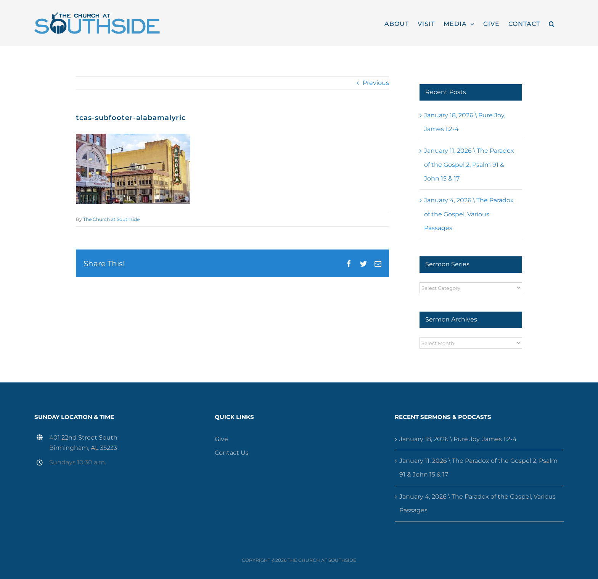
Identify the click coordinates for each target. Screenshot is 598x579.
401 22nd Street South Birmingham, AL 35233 (83, 442)
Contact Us (232, 452)
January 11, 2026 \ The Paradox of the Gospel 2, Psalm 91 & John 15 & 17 (469, 164)
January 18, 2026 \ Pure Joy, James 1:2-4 (458, 439)
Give (221, 439)
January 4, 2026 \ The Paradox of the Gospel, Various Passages (469, 214)
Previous (376, 82)
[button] (552, 23)
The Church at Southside (111, 219)
